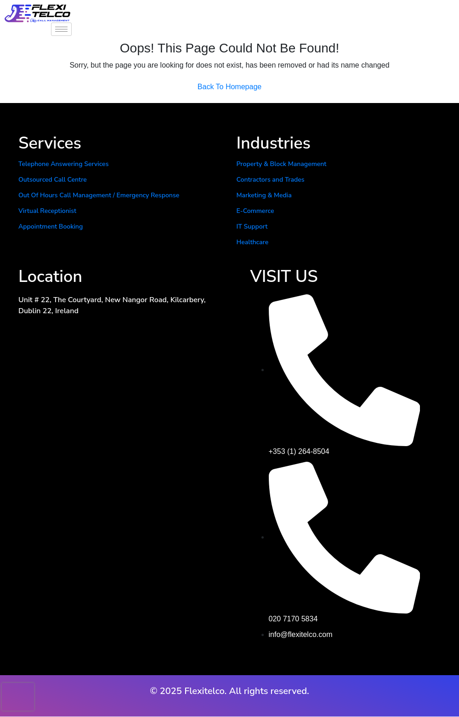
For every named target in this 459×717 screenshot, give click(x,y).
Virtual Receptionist (47, 210)
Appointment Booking (50, 226)
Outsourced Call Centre (52, 179)
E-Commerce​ (255, 210)
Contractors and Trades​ (271, 179)
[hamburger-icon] (61, 29)
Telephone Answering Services (63, 164)
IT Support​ (252, 226)
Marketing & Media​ (264, 195)
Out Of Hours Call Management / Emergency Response (98, 195)
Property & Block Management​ (282, 164)
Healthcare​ (253, 242)
